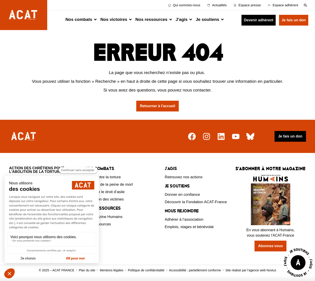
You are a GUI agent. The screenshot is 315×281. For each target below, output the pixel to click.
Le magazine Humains (104, 217)
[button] (305, 5)
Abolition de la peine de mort (109, 184)
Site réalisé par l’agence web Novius (250, 270)
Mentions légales (111, 270)
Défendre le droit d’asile (105, 192)
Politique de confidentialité (146, 270)
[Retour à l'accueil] (24, 136)
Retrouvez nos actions (184, 177)
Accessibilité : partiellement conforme (195, 270)
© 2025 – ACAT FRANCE (56, 270)
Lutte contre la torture (103, 177)
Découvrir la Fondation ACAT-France (196, 202)
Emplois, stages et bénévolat (189, 227)
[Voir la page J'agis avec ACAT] (298, 278)
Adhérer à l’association (184, 219)
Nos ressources (98, 224)
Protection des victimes (104, 199)
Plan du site (87, 270)
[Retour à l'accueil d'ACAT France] (23, 15)
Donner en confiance (182, 194)
